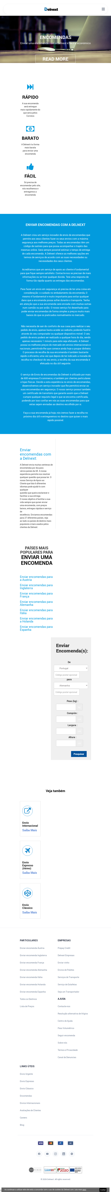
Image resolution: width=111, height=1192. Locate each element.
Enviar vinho (63, 963)
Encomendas (26, 1096)
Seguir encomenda (66, 1035)
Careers (23, 1118)
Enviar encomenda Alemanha (33, 970)
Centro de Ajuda (65, 1021)
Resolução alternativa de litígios (73, 1014)
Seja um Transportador (68, 992)
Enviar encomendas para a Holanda (36, 619)
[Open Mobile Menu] (103, 9)
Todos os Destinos (28, 999)
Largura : (72, 725)
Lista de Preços (27, 1006)
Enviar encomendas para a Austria (36, 578)
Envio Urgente (26, 1074)
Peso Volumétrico (66, 1028)
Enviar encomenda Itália (31, 977)
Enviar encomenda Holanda (33, 984)
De (69, 662)
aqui (84, 1189)
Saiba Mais (29, 830)
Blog (22, 1125)
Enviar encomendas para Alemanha (36, 603)
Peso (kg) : (72, 701)
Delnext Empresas (66, 955)
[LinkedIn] (64, 1159)
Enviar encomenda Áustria (32, 948)
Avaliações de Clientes (30, 1110)
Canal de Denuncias (67, 1057)
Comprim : (72, 713)
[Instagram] (55, 1159)
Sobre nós (62, 1043)
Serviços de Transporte (68, 977)
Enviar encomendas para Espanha (36, 628)
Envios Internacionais (30, 1103)
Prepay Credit (64, 948)
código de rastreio (33, 246)
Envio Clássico (27, 1089)
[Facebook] (39, 1159)
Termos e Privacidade (68, 1050)
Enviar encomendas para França (36, 594)
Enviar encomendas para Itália (36, 611)
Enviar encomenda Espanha (33, 992)
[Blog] (72, 1159)
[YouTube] (47, 1159)
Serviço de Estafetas (67, 984)
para (69, 679)
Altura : (72, 737)
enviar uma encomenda (36, 559)
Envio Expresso (27, 1081)
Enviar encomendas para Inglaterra (36, 586)
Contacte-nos (64, 1006)
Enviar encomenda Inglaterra (33, 955)
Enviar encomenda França (32, 963)
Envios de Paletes (66, 970)
